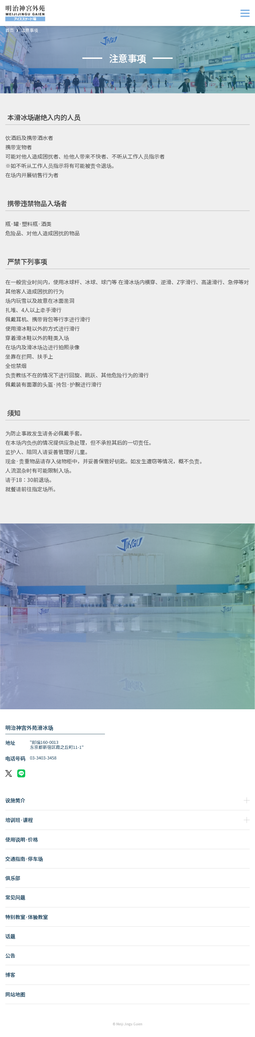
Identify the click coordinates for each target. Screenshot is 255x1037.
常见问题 (15, 897)
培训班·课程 (19, 820)
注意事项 (29, 30)
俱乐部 (12, 878)
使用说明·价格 (21, 839)
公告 (10, 955)
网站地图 (15, 994)
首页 (9, 30)
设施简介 (15, 800)
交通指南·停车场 (24, 859)
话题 (10, 936)
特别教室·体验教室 (26, 917)
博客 (10, 975)
